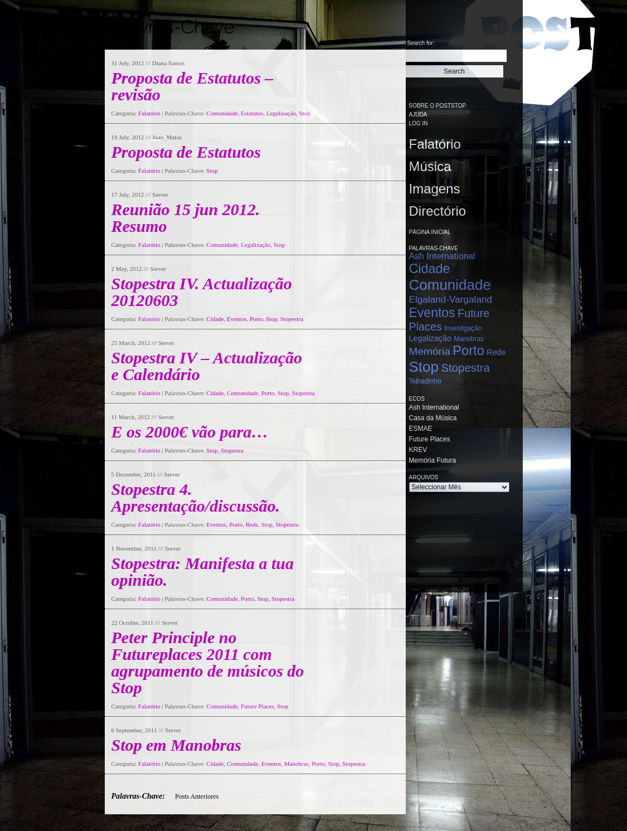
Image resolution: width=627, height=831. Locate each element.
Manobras (296, 763)
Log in (418, 123)
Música (430, 166)
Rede (252, 524)
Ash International (442, 256)
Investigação (463, 328)
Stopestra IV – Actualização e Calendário (207, 365)
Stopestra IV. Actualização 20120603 (201, 291)
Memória (429, 351)
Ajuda (418, 114)
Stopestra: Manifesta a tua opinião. (202, 571)
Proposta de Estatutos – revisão (192, 86)
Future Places (257, 706)
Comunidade (221, 113)
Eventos (236, 318)
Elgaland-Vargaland (451, 299)
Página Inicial (430, 232)
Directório (437, 210)
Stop (304, 113)
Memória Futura (432, 460)
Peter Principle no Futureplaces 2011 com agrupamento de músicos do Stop (207, 662)
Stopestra (291, 318)
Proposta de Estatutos (186, 152)
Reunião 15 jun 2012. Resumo (185, 217)
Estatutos (252, 113)
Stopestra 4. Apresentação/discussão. (195, 497)
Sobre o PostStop (437, 106)
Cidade (214, 318)
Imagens (434, 188)
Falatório (149, 113)
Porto (256, 318)
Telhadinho (425, 381)
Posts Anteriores (196, 796)
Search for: (421, 43)
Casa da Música (433, 418)
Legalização (281, 113)
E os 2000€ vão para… (190, 431)
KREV (418, 450)
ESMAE (420, 428)
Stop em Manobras (176, 745)
